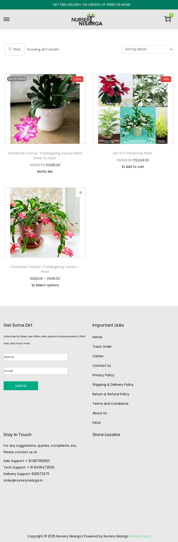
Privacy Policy (103, 375)
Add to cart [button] (132, 166)
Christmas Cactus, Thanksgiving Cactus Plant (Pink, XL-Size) (45, 155)
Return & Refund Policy (110, 394)
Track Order (102, 346)
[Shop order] (147, 49)
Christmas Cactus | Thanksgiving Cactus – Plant (44, 269)
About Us (99, 413)
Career (98, 356)
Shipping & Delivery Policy (113, 384)
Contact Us (101, 365)
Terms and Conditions (110, 403)
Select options (45, 285)
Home (97, 337)
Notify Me (45, 171)
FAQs (96, 422)
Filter (14, 49)
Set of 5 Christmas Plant (133, 153)
